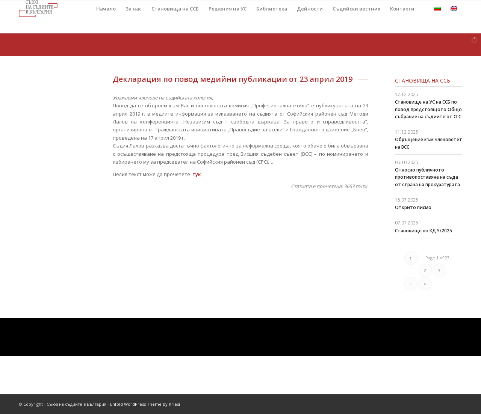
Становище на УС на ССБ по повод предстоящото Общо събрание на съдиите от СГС (428, 109)
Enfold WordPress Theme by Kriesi (145, 404)
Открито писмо (413, 207)
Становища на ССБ (422, 80)
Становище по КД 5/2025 (423, 230)
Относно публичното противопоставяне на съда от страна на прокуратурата (427, 177)
